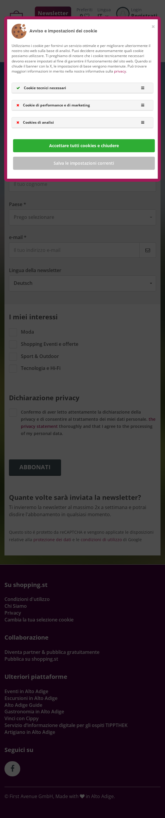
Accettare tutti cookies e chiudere (84, 145)
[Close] (153, 25)
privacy (120, 71)
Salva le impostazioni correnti (84, 163)
